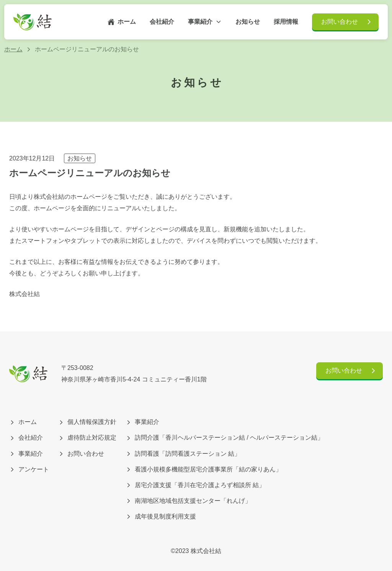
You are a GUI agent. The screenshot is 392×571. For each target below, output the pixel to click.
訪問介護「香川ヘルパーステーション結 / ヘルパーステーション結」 (224, 437)
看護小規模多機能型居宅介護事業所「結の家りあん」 (204, 469)
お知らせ (79, 158)
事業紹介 (205, 21)
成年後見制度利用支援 (161, 516)
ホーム (122, 21)
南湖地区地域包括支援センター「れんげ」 (188, 500)
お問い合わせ (346, 21)
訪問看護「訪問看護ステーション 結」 (183, 453)
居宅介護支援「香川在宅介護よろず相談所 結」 (195, 485)
